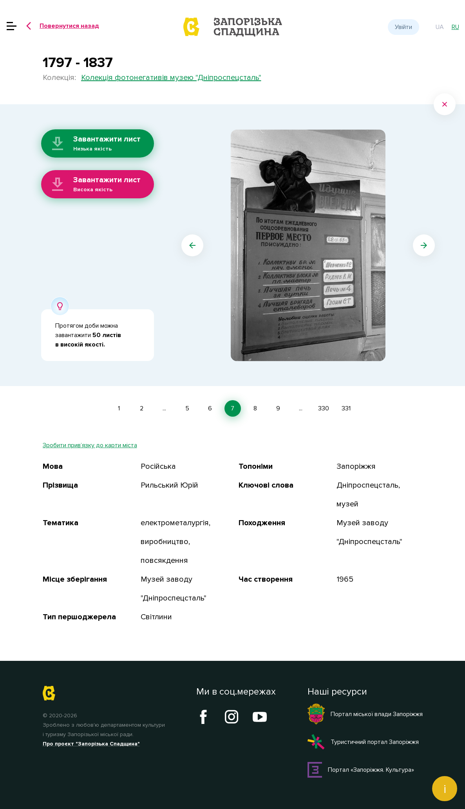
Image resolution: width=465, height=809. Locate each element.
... (164, 408)
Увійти (403, 27)
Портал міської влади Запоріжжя (365, 714)
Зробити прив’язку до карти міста (90, 445)
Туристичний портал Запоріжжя (363, 742)
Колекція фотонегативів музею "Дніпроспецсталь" (171, 77)
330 (323, 408)
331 (346, 408)
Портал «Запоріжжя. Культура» (361, 770)
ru (455, 27)
